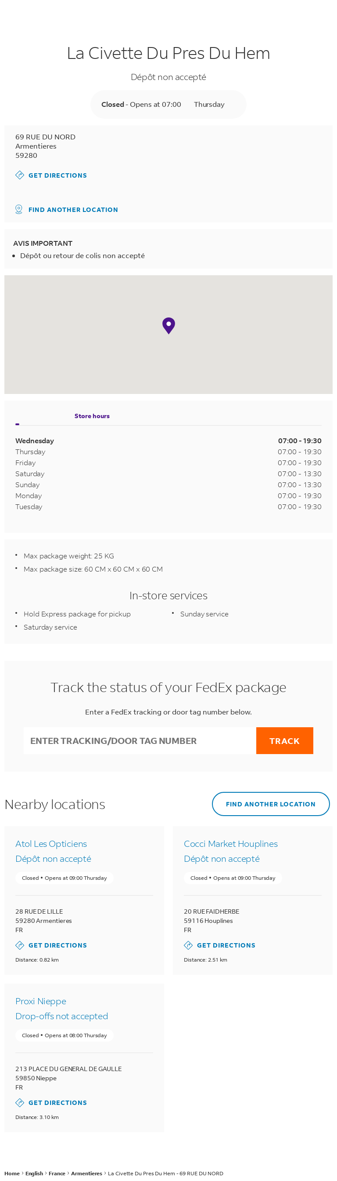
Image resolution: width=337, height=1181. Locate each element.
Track (284, 740)
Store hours (92, 416)
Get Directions (51, 175)
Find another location (66, 209)
